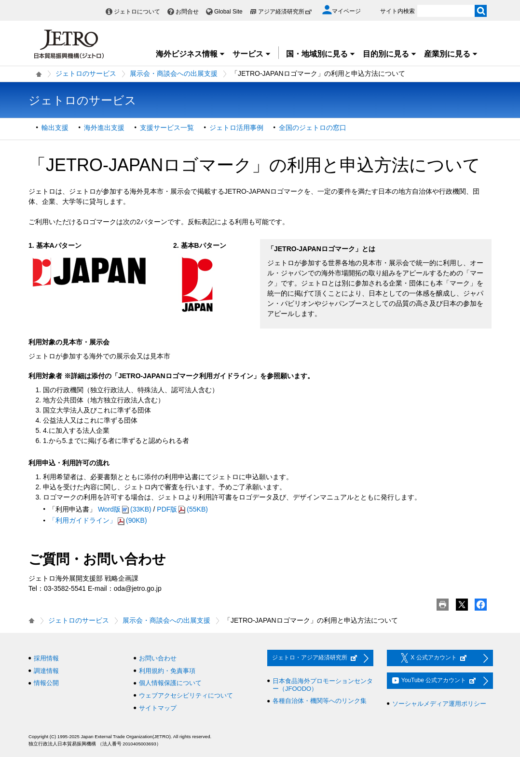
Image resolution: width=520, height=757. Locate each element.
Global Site (228, 11)
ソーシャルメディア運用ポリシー (439, 703)
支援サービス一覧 (167, 127)
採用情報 (46, 658)
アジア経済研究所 (285, 11)
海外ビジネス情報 (190, 54)
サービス (252, 54)
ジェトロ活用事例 (236, 127)
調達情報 (46, 670)
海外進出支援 (104, 127)
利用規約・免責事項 (167, 670)
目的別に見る (390, 54)
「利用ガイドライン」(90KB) (98, 520)
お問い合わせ (158, 658)
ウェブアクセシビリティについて (186, 695)
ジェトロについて (137, 11)
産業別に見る (451, 54)
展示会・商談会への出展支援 (174, 73)
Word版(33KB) (124, 509)
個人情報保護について (170, 682)
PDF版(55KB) (182, 509)
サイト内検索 (397, 11)
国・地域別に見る (321, 54)
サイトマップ (158, 708)
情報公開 (46, 682)
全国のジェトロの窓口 (312, 127)
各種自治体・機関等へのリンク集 (320, 700)
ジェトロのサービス (85, 73)
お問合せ (187, 11)
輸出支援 (54, 127)
